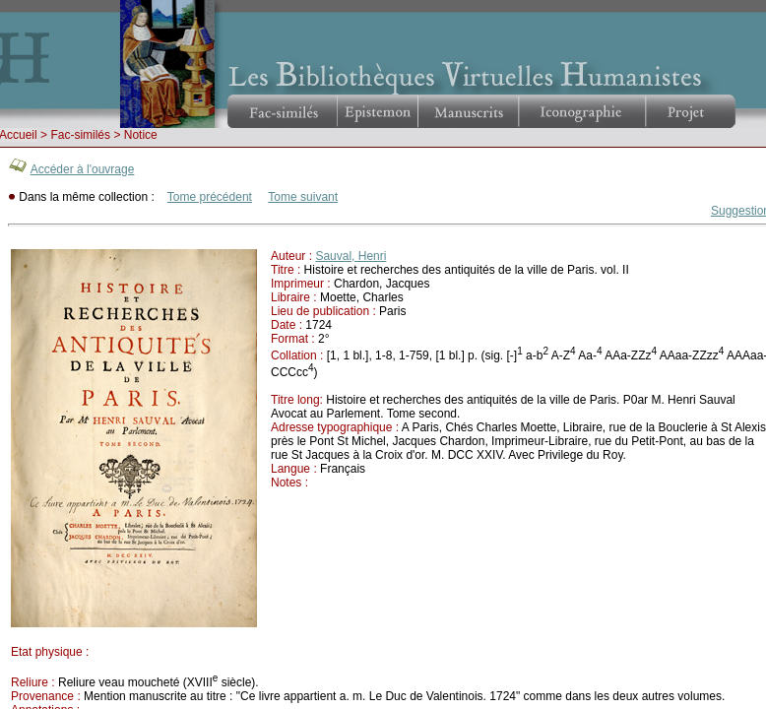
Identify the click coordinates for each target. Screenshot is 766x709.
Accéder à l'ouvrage (83, 169)
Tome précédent (209, 197)
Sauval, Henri (350, 256)
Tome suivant (303, 197)
